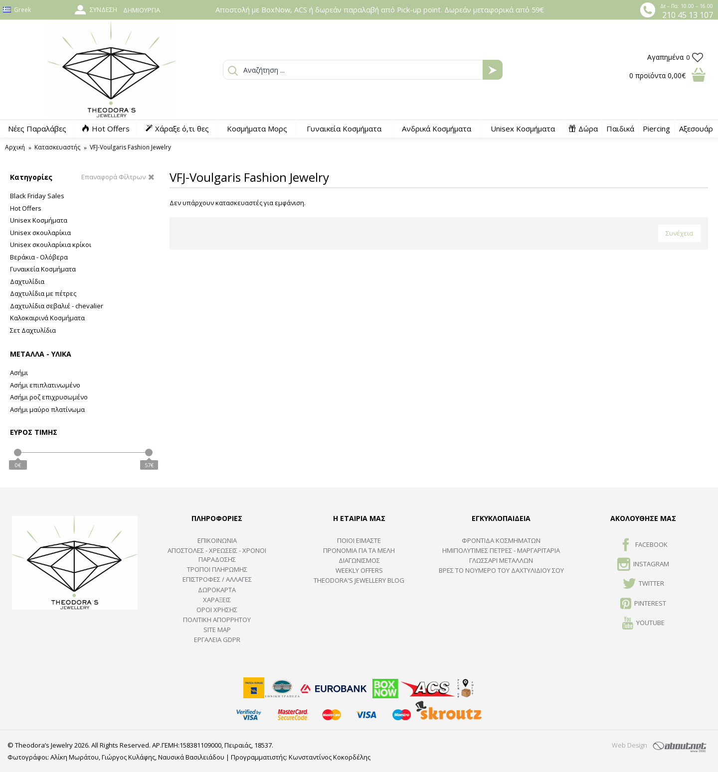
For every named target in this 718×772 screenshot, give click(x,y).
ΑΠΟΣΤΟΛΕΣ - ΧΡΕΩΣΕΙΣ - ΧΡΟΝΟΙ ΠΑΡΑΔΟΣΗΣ (217, 555)
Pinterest (643, 604)
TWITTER (643, 584)
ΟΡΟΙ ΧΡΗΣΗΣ (216, 609)
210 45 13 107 (687, 14)
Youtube (643, 624)
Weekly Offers (359, 570)
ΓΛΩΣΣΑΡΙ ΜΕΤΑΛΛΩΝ (501, 560)
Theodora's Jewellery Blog (359, 580)
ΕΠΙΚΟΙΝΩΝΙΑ (217, 540)
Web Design (629, 745)
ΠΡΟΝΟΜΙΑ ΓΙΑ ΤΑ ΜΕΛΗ (359, 550)
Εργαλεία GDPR (217, 639)
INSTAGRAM (643, 565)
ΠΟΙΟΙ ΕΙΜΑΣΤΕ (359, 540)
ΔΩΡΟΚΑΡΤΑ (217, 589)
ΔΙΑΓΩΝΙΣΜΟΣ (359, 560)
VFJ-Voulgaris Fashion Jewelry (130, 147)
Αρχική (15, 147)
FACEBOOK (643, 545)
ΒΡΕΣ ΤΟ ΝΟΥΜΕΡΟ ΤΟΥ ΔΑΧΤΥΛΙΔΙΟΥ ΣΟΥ (501, 570)
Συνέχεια (679, 233)
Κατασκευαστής (57, 147)
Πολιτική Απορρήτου (217, 619)
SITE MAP (217, 629)
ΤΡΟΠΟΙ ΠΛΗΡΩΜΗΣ (217, 569)
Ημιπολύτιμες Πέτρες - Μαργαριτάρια (501, 550)
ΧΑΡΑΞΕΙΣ (217, 599)
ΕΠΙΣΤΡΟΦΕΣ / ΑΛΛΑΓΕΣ (217, 579)
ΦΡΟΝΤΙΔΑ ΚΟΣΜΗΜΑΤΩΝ (501, 540)
